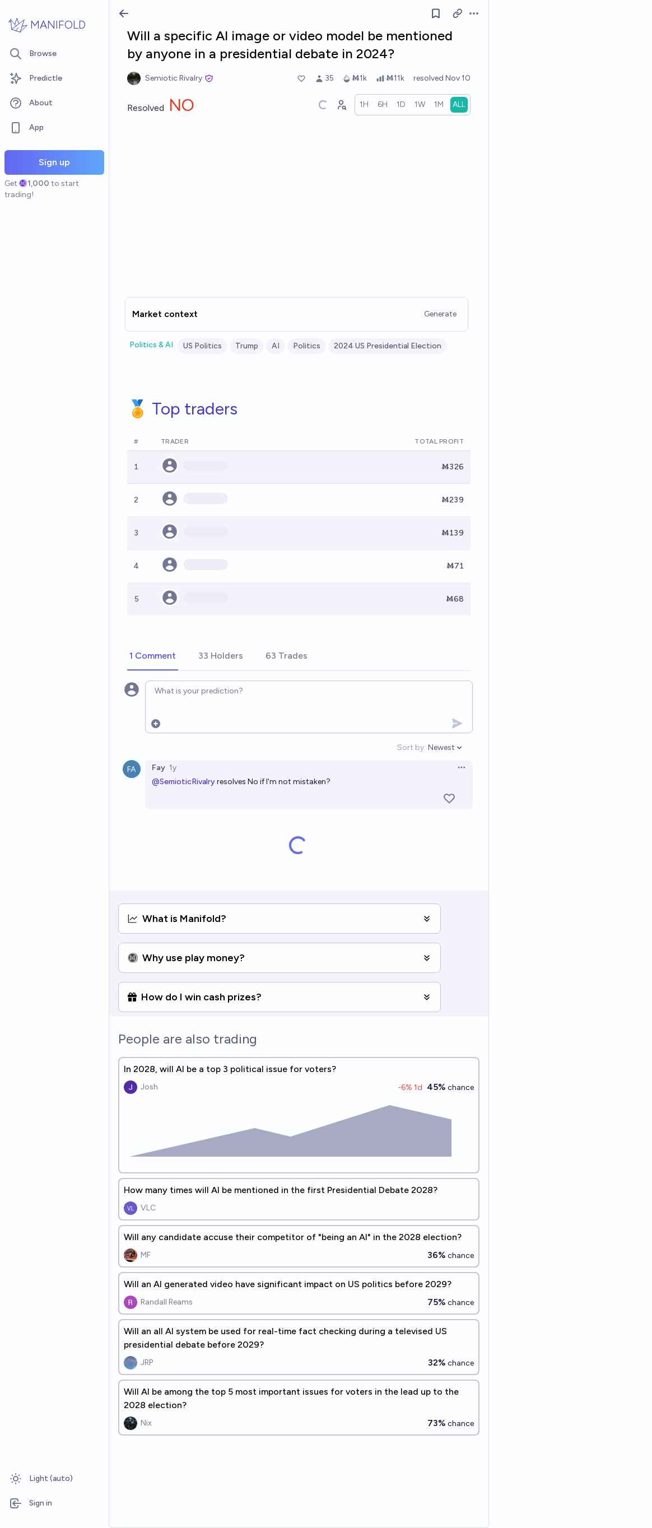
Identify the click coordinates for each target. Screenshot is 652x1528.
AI (276, 346)
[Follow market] (436, 13)
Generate (440, 314)
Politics (306, 346)
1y (172, 767)
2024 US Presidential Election (387, 346)
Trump (246, 346)
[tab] (152, 656)
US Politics (202, 346)
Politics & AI (151, 345)
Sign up (54, 162)
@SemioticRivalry (183, 781)
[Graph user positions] (341, 105)
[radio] (364, 105)
